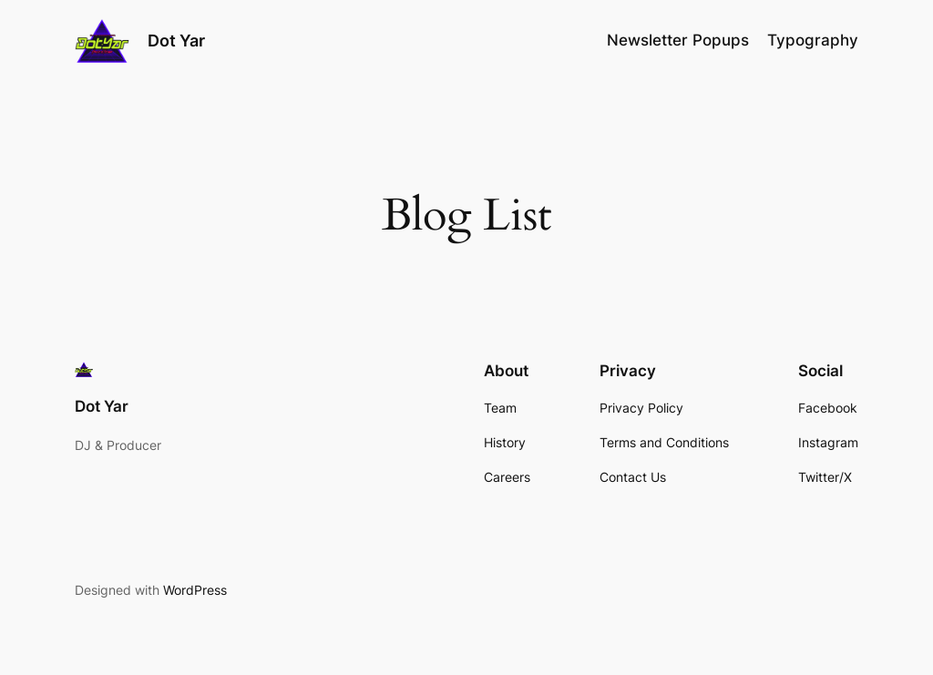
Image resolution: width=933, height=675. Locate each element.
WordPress (195, 590)
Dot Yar (176, 40)
